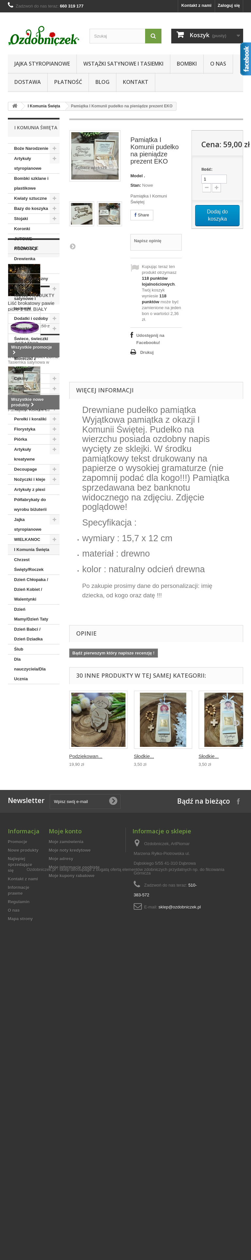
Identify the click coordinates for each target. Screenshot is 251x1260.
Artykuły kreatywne (24, 454)
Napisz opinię (147, 240)
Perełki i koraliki (30, 419)
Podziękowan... (86, 756)
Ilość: (206, 169)
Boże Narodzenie (31, 148)
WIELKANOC (27, 539)
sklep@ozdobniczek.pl (180, 1186)
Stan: (135, 185)
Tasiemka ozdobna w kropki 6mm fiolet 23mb (33, 890)
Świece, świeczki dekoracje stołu (31, 343)
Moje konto (65, 1110)
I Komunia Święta (44, 106)
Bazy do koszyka (31, 208)
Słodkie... (144, 756)
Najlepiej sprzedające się (20, 1144)
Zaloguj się (229, 5)
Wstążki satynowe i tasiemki (123, 63)
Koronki (22, 228)
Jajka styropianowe (42, 63)
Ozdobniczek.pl (41, 1221)
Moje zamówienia (66, 1121)
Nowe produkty (34, 832)
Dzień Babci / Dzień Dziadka (28, 634)
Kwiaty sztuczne (30, 198)
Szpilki (20, 388)
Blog (102, 82)
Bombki (187, 63)
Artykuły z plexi (29, 489)
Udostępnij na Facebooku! (150, 339)
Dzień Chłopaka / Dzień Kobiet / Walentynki (31, 589)
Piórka (20, 439)
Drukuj (147, 352)
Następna (72, 246)
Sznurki (21, 328)
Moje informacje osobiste (74, 1146)
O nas (218, 63)
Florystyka (24, 429)
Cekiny (21, 378)
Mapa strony (20, 1198)
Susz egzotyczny (31, 278)
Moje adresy (61, 1138)
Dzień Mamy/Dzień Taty (31, 614)
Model (136, 175)
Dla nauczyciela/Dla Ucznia (30, 669)
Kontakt (135, 82)
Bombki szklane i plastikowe (31, 183)
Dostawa (27, 82)
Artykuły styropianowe (28, 163)
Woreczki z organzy (25, 363)
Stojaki (21, 218)
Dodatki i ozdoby (31, 318)
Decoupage (25, 469)
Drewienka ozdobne (24, 263)
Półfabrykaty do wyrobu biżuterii (30, 504)
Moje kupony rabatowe (71, 1155)
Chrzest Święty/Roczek (28, 564)
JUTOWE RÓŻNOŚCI (25, 243)
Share (142, 215)
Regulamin (18, 1181)
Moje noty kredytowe (70, 1129)
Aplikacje (23, 398)
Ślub (18, 649)
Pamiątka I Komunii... (31, 1026)
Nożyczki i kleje (29, 479)
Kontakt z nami (196, 5)
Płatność (68, 82)
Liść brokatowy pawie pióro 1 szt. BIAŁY (31, 761)
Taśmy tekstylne (30, 408)
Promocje (26, 704)
